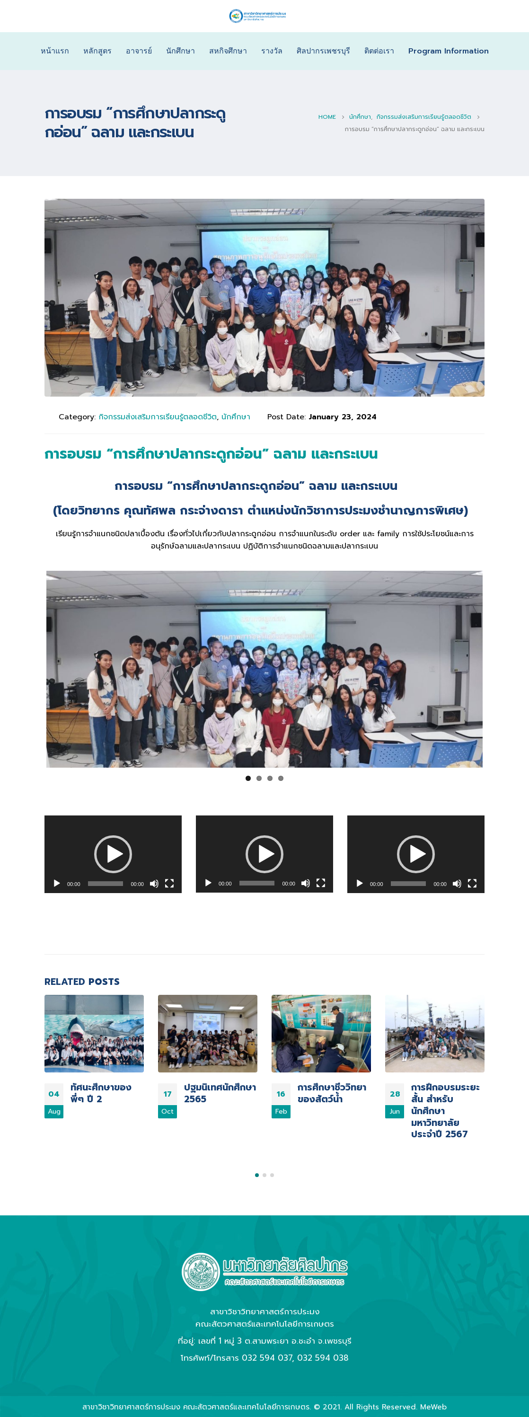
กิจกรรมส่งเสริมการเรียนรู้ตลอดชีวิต (157, 417)
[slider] (105, 882)
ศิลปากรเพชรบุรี (323, 51)
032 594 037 (267, 1353)
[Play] (57, 882)
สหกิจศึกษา (228, 51)
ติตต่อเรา (379, 51)
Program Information (448, 51)
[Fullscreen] (169, 882)
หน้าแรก (55, 51)
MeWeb (433, 1402)
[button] (113, 853)
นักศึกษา (180, 51)
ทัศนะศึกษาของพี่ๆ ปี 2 (101, 1092)
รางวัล (271, 51)
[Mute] (154, 882)
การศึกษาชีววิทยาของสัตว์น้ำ (332, 1092)
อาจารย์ (139, 51)
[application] (113, 853)
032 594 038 (323, 1353)
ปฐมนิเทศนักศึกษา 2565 (220, 1092)
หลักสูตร (97, 51)
